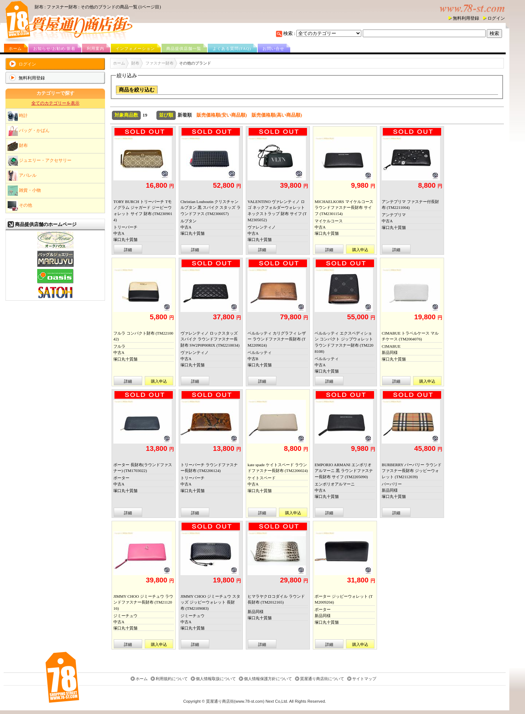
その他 (20, 205)
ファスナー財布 (159, 63)
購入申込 (360, 249)
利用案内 (95, 48)
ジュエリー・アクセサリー (39, 161)
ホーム (15, 48)
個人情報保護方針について (268, 679)
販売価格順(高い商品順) (277, 115)
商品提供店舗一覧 (183, 48)
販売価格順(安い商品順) (222, 115)
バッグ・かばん (29, 131)
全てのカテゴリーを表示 (55, 103)
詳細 (128, 249)
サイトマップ (364, 679)
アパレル (22, 176)
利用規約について (172, 679)
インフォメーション (135, 48)
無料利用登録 (466, 18)
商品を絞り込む (137, 90)
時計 (18, 116)
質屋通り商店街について (322, 679)
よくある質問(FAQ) (232, 48)
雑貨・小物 (24, 191)
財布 (18, 146)
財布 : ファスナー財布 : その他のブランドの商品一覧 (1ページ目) (98, 7)
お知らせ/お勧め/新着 (54, 48)
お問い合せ (273, 48)
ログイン (496, 18)
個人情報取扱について (216, 679)
